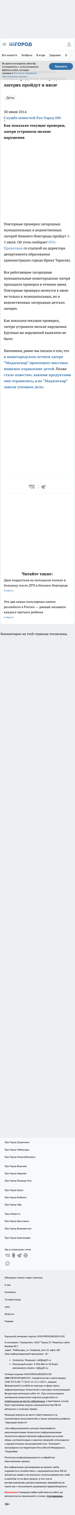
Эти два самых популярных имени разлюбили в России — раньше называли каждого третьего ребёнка (37, 610)
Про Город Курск (14, 1190)
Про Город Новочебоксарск (20, 1156)
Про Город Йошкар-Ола (18, 1180)
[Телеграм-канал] (20, 1255)
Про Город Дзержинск (17, 1142)
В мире (40, 55)
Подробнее (11, 1451)
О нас (8, 1284)
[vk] (32, 486)
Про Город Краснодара (17, 1237)
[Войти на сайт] (69, 44)
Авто (7, 1306)
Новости (9, 1313)
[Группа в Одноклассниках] (14, 1255)
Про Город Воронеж (16, 1166)
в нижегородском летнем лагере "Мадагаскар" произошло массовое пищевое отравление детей (36, 362)
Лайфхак (26, 55)
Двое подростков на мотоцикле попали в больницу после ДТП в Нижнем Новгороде (37, 585)
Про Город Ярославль (17, 1221)
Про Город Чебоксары (17, 1149)
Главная (9, 1321)
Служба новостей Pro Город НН (32, 117)
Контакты (10, 1292)
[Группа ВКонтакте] (8, 1255)
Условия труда (13, 1299)
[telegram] (45, 486)
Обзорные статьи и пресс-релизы (23, 1277)
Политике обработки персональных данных (19, 75)
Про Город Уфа (13, 1204)
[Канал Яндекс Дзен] (26, 1255)
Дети (10, 97)
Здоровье (55, 55)
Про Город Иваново (16, 1173)
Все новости (9, 55)
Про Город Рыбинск (16, 1197)
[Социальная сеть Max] (8, 1263)
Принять (61, 66)
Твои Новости (12, 1213)
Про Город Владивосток (18, 1228)
